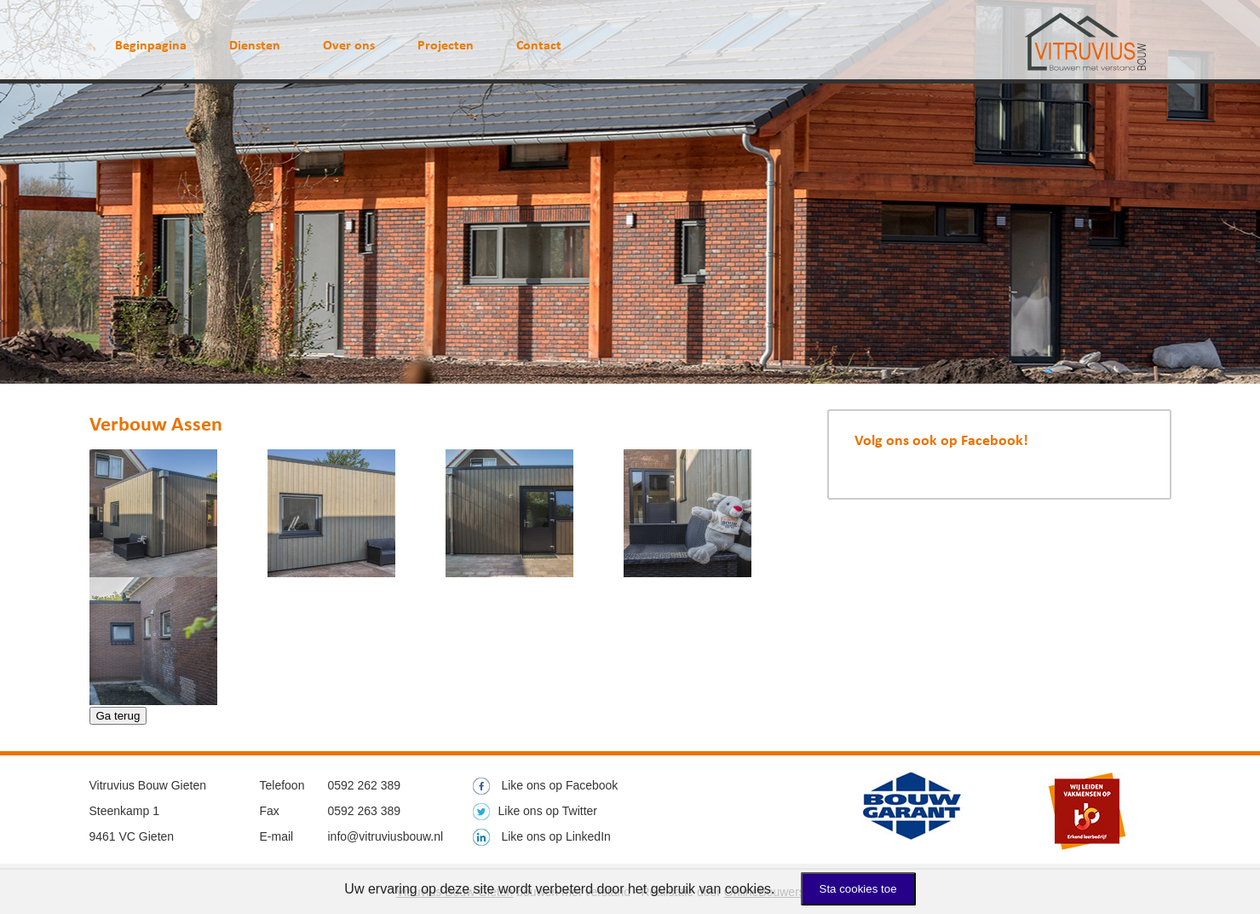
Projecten (445, 46)
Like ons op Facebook (545, 785)
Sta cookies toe (858, 888)
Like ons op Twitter (535, 811)
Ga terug (118, 715)
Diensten (254, 46)
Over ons (349, 46)
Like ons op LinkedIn (542, 836)
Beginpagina (151, 46)
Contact (538, 46)
